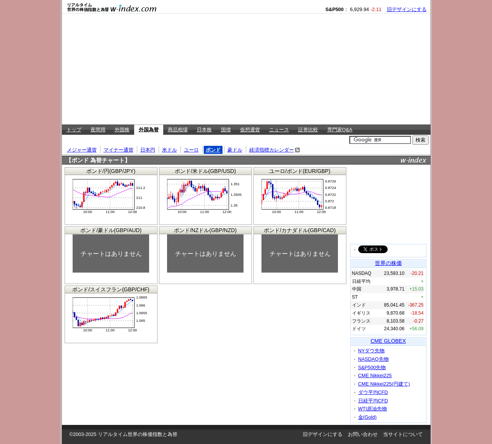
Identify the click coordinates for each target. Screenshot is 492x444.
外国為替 (149, 129)
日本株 (204, 129)
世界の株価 (388, 263)
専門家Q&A (339, 129)
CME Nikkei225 (375, 375)
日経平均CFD (373, 401)
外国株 (122, 129)
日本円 (147, 150)
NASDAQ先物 (373, 359)
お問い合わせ (363, 434)
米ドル (169, 150)
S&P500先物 (372, 367)
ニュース (279, 129)
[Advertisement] (246, 69)
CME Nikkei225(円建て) (384, 384)
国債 (226, 129)
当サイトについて (403, 434)
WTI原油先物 (372, 409)
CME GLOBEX (388, 341)
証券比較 (308, 129)
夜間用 (98, 129)
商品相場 (178, 129)
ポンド (213, 150)
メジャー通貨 (82, 150)
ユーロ (191, 150)
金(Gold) (367, 417)
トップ (74, 129)
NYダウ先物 (371, 351)
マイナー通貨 (118, 150)
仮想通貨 (250, 129)
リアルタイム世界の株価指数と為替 (137, 434)
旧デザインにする (407, 9)
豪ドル (234, 150)
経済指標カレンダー (271, 150)
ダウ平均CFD (373, 392)
